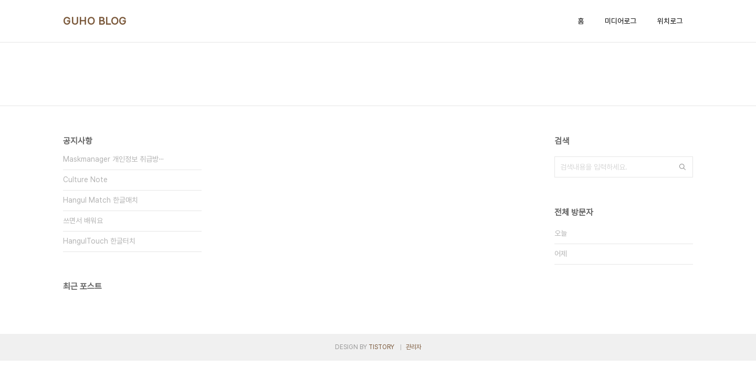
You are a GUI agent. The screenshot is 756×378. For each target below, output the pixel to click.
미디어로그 (620, 21)
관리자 (414, 347)
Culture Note (85, 179)
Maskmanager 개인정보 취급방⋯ (113, 159)
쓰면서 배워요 (83, 220)
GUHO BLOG (95, 21)
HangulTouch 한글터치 (99, 241)
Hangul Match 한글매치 (100, 200)
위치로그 (669, 21)
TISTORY (381, 347)
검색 (682, 167)
